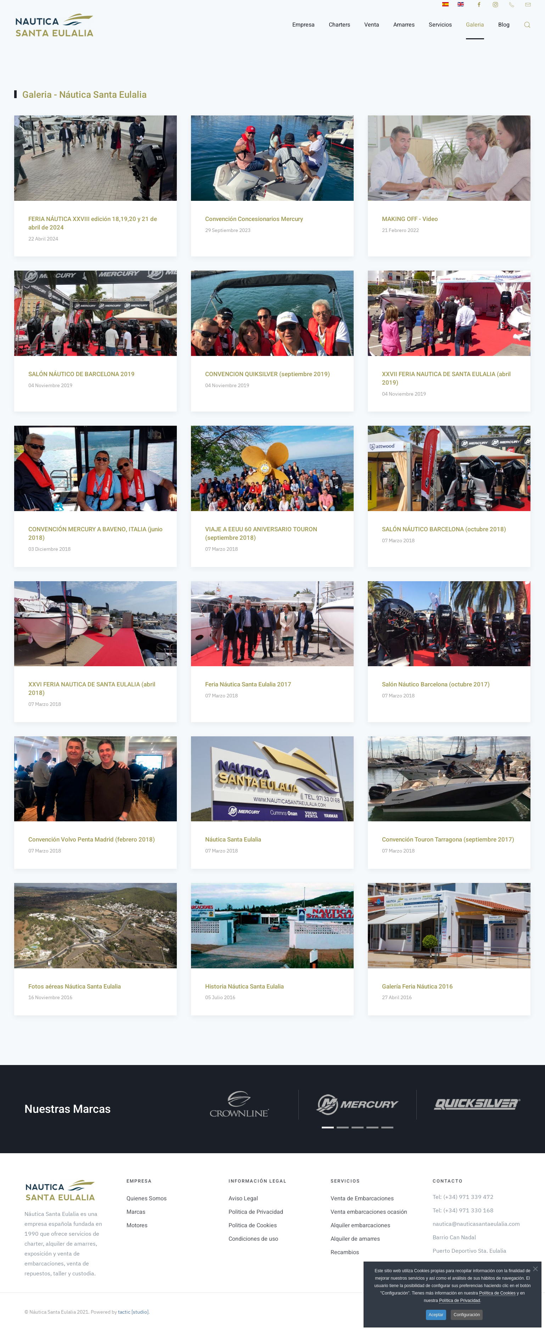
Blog (504, 25)
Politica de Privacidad (256, 1212)
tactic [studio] (132, 1312)
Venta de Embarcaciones (362, 1198)
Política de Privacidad (459, 1300)
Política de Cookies (497, 1293)
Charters (339, 25)
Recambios (345, 1252)
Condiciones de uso (253, 1239)
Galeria (475, 25)
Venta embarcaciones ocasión (369, 1212)
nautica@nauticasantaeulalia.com (476, 1223)
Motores (137, 1225)
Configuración (467, 1314)
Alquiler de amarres (355, 1239)
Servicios (440, 25)
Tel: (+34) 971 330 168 (463, 1210)
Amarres (404, 25)
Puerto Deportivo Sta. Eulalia (469, 1250)
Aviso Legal (243, 1198)
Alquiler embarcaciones (360, 1225)
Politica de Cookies (253, 1225)
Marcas (136, 1212)
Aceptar (436, 1314)
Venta (371, 25)
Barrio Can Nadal (454, 1237)
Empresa (303, 25)
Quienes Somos (147, 1198)
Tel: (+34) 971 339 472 (463, 1196)
